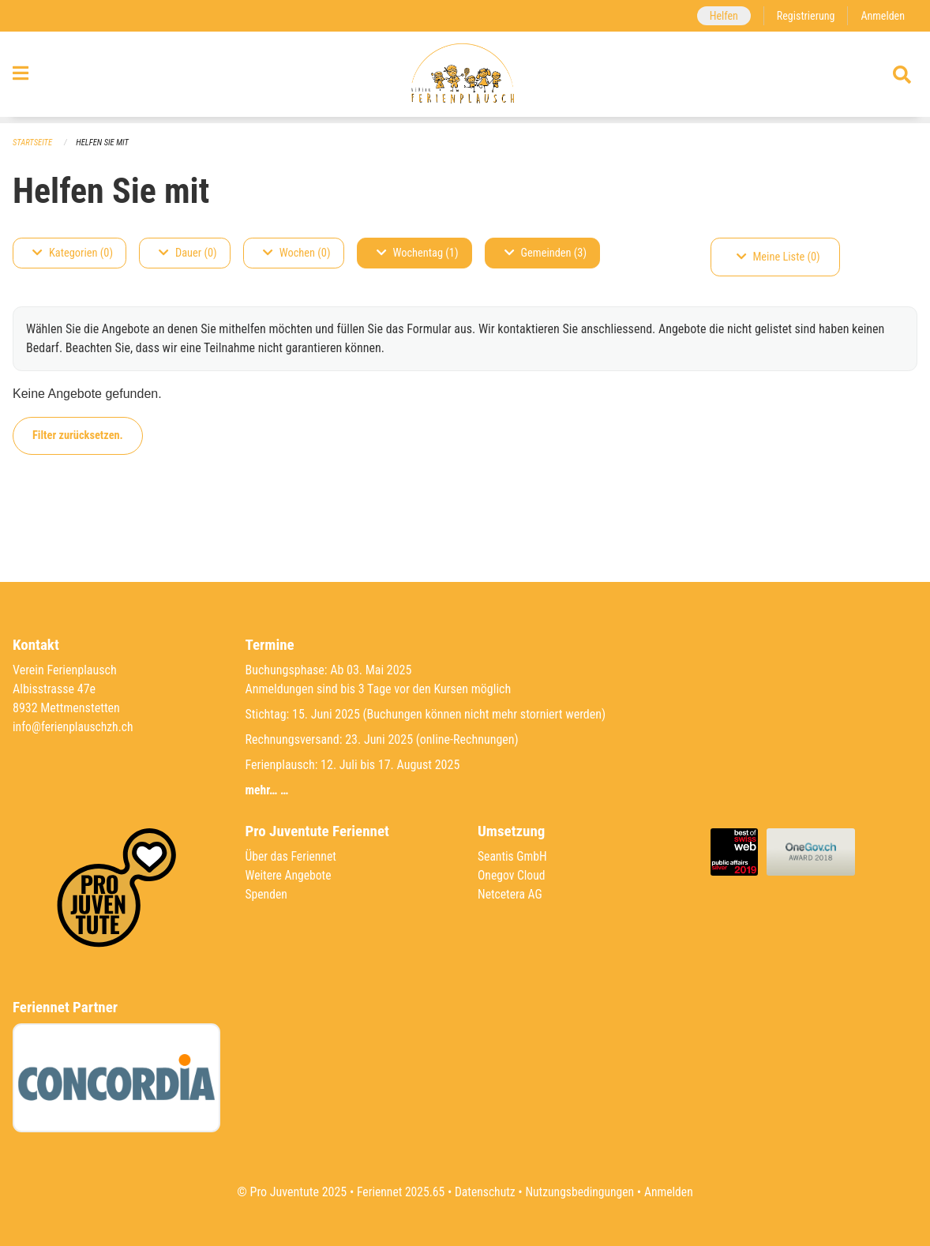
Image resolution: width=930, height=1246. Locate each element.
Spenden (267, 894)
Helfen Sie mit (104, 142)
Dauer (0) (188, 253)
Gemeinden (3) (545, 253)
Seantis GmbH (513, 856)
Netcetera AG (511, 894)
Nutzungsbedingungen (580, 1191)
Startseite (33, 142)
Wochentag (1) (418, 253)
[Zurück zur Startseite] (465, 77)
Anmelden (882, 15)
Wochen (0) (297, 253)
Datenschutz (484, 1191)
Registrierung (804, 15)
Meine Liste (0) (778, 257)
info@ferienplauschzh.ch (74, 726)
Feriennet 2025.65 (398, 1191)
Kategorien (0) (72, 253)
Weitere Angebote (290, 875)
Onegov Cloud (512, 875)
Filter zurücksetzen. (77, 435)
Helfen (720, 15)
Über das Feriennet (292, 856)
